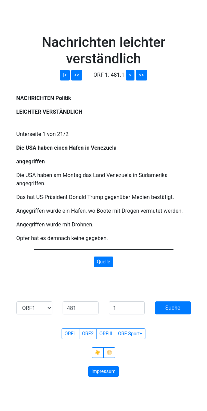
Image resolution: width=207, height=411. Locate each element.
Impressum (103, 371)
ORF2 (88, 333)
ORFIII (106, 333)
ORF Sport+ (130, 333)
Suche (172, 307)
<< (76, 75)
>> (141, 75)
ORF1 (70, 333)
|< (65, 75)
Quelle (103, 261)
